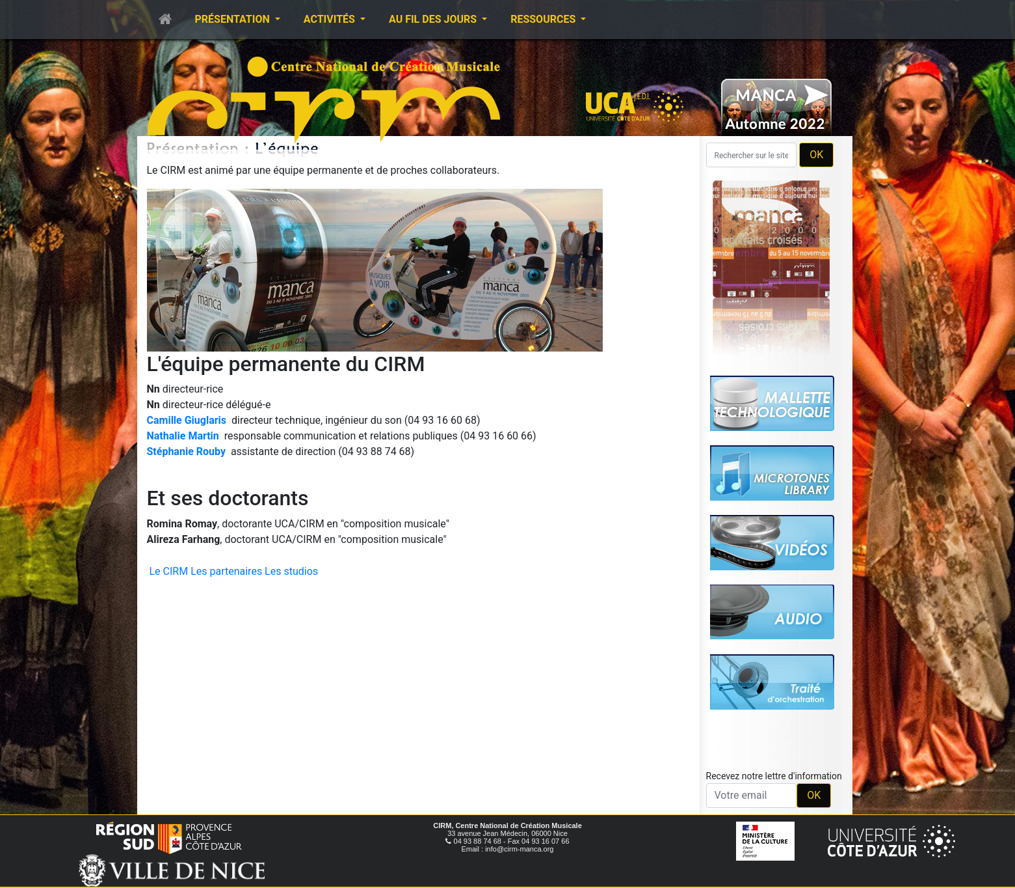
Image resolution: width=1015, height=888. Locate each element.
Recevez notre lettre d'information (774, 776)
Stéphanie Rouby (186, 451)
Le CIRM (169, 571)
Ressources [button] (544, 19)
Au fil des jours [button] (434, 19)
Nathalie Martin (183, 436)
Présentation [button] (233, 19)
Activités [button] (331, 19)
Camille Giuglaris (187, 420)
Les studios (291, 571)
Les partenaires (226, 571)
